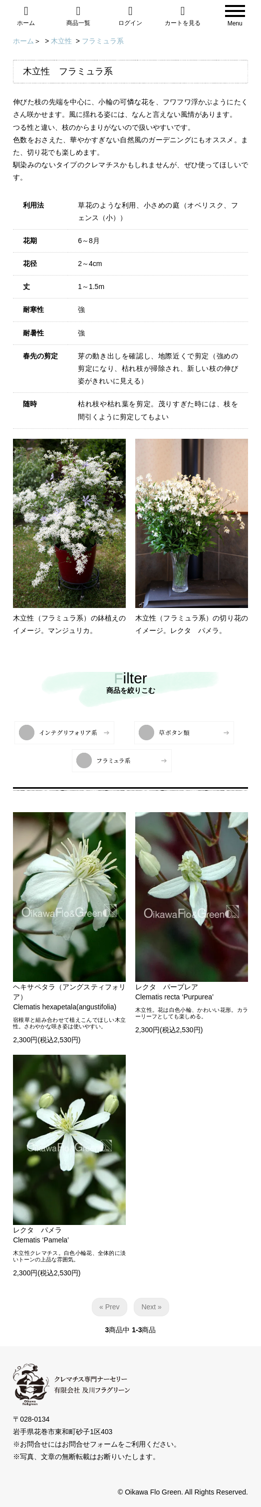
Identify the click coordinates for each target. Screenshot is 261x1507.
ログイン (130, 15)
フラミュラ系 (103, 41)
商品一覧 (78, 15)
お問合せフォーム (90, 1444)
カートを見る (183, 15)
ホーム (26, 15)
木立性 (61, 41)
